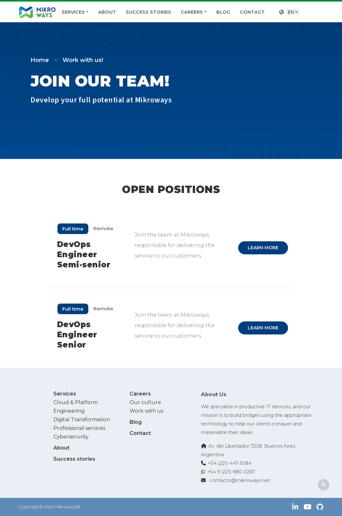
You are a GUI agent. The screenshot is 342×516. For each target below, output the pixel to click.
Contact (252, 12)
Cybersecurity (71, 437)
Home (39, 60)
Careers (192, 12)
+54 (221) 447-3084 (229, 463)
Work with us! (83, 60)
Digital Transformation (81, 419)
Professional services (79, 428)
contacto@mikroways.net (240, 480)
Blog (223, 12)
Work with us (146, 411)
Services (73, 12)
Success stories (148, 12)
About (107, 12)
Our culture (145, 402)
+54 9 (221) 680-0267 (231, 472)
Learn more (263, 248)
